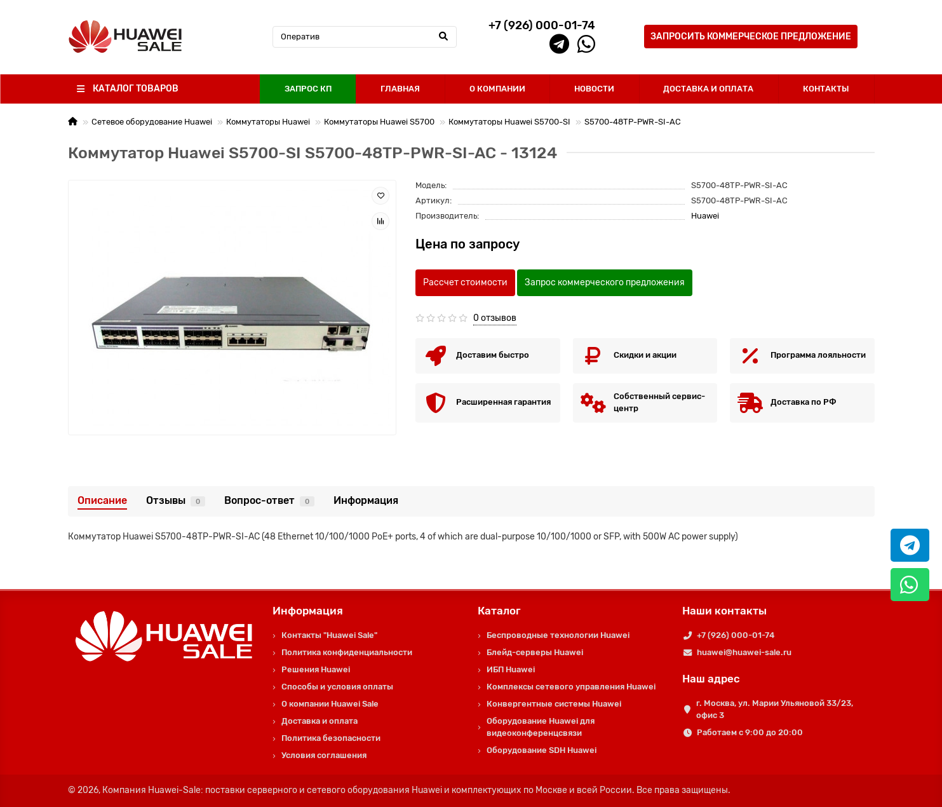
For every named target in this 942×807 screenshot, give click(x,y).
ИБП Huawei (511, 669)
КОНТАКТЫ (826, 88)
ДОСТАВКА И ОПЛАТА (708, 88)
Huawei (705, 215)
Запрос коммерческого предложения (605, 282)
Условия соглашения (324, 755)
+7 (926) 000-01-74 (735, 635)
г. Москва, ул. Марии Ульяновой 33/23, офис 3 (774, 709)
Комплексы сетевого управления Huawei (571, 686)
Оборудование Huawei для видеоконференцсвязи (541, 727)
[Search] (365, 37)
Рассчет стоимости (465, 282)
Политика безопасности (330, 738)
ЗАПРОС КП (308, 88)
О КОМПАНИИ (497, 88)
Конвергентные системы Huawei (554, 704)
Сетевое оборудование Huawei (151, 121)
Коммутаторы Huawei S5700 (379, 121)
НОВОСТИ (594, 88)
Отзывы (175, 500)
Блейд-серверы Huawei (535, 652)
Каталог (499, 610)
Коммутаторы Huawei (268, 121)
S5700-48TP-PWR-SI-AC (632, 121)
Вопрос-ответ (269, 500)
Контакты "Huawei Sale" (329, 635)
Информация (365, 500)
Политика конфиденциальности (346, 652)
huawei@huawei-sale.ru (744, 652)
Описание (102, 500)
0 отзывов (494, 318)
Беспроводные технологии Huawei (558, 635)
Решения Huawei (315, 669)
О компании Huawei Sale (330, 704)
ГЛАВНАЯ (400, 88)
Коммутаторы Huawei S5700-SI (509, 121)
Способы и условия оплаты (337, 686)
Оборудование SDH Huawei (541, 750)
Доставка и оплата (319, 721)
